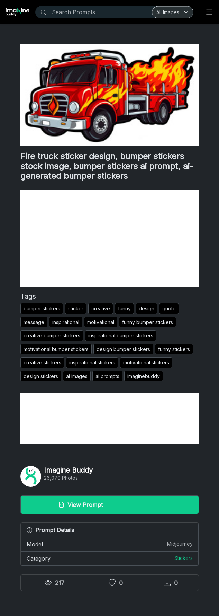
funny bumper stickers (147, 322)
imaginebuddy (143, 376)
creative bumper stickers (52, 335)
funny (124, 308)
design (146, 308)
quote (169, 308)
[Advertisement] (109, 238)
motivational (100, 322)
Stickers (183, 558)
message (34, 322)
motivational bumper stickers (56, 349)
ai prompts (107, 376)
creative (100, 308)
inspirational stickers (92, 363)
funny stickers (174, 349)
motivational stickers (146, 363)
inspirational (65, 322)
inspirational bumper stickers (120, 335)
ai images (77, 376)
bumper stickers (42, 308)
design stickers (41, 376)
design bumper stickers (123, 349)
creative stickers (42, 363)
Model (110, 544)
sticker (75, 308)
